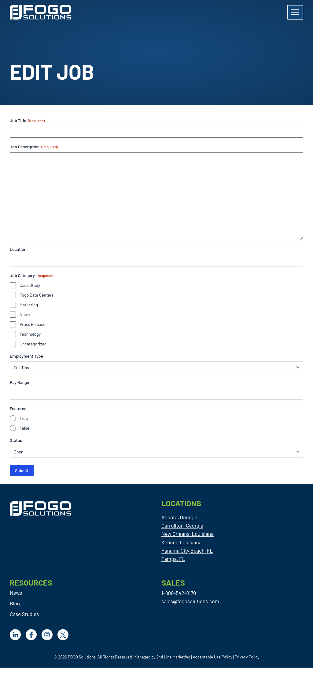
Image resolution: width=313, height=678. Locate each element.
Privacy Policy (247, 656)
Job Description (34, 147)
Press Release (33, 324)
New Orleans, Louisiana (187, 534)
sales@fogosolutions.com (190, 601)
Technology (30, 334)
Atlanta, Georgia (179, 517)
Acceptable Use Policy (212, 656)
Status (16, 440)
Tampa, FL (173, 559)
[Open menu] (295, 12)
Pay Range (19, 382)
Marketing (29, 304)
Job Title (27, 120)
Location (18, 249)
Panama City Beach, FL (187, 550)
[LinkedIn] (15, 634)
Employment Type (26, 356)
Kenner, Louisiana (181, 542)
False (24, 428)
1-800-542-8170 (178, 593)
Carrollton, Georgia (182, 525)
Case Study (30, 285)
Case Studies (24, 614)
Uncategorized (33, 343)
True (24, 418)
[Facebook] (31, 634)
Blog (15, 603)
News (25, 314)
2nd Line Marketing (173, 656)
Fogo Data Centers (36, 295)
